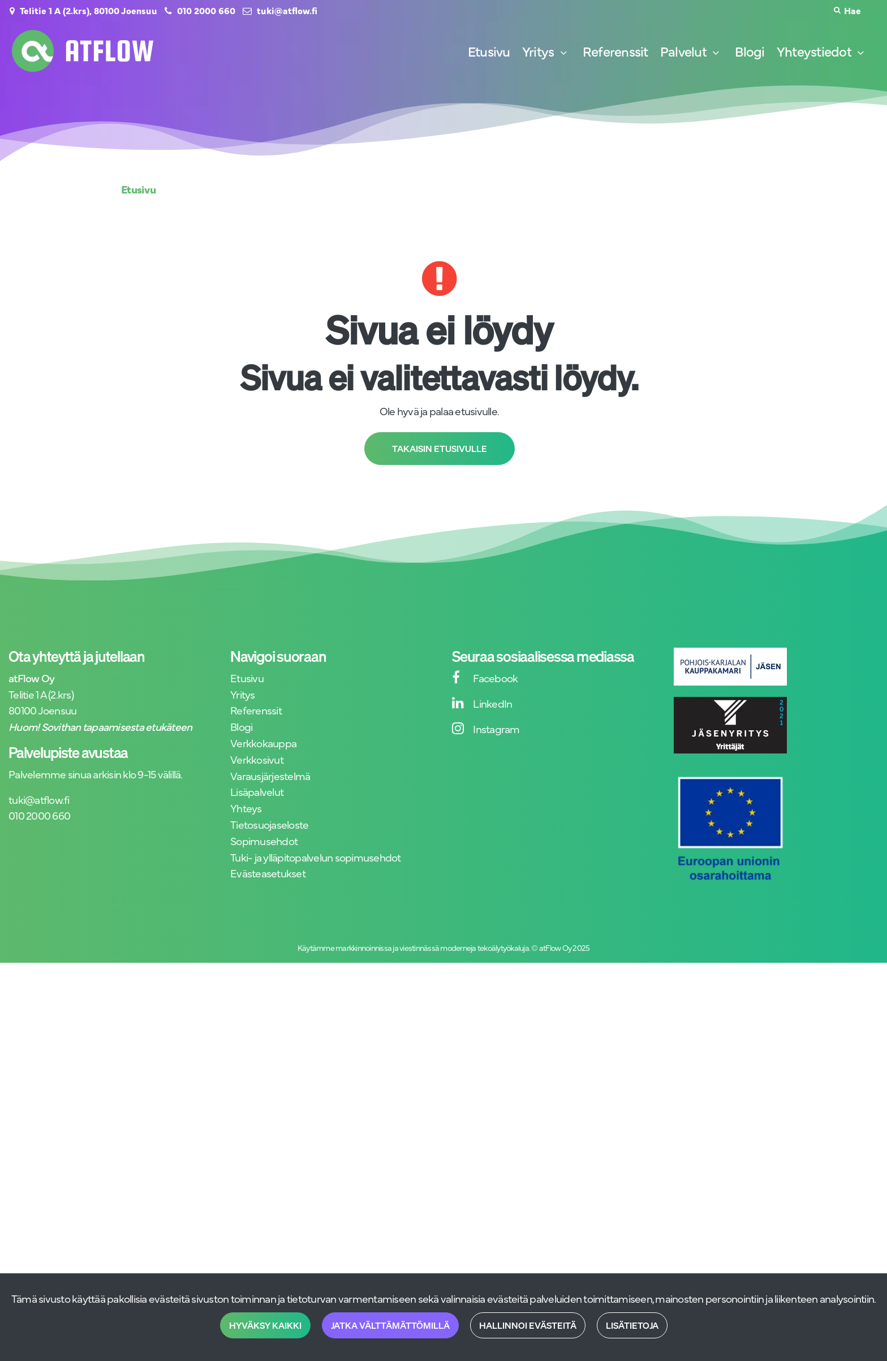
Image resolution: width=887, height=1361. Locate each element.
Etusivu (247, 677)
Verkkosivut (256, 758)
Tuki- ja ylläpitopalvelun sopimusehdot (315, 856)
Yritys (242, 693)
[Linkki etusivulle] (82, 50)
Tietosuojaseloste (269, 824)
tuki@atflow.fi (287, 10)
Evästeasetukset (267, 872)
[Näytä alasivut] (563, 53)
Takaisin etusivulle (439, 448)
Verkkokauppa (263, 742)
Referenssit (256, 709)
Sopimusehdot (264, 840)
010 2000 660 (206, 10)
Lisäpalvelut (256, 791)
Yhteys (246, 807)
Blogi (241, 726)
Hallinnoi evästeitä (527, 1325)
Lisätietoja (632, 1325)
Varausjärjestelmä (270, 775)
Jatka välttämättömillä (390, 1325)
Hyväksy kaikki (265, 1325)
